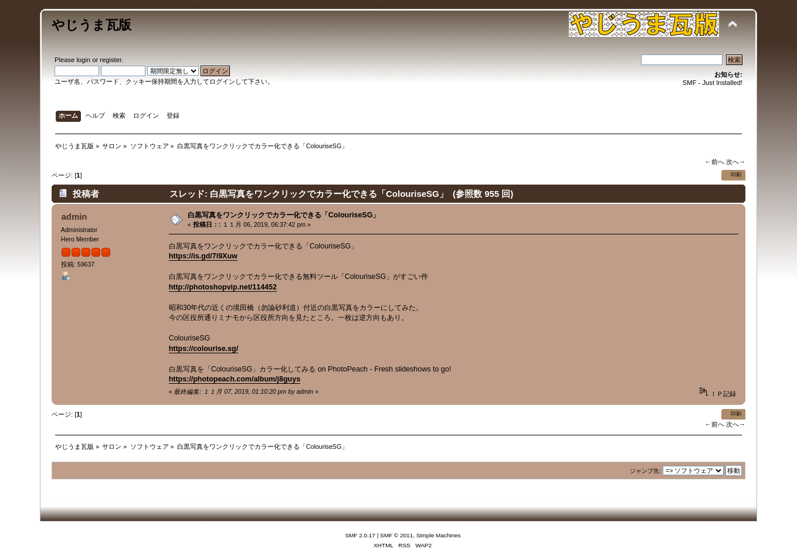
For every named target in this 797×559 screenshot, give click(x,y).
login (83, 59)
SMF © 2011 (396, 535)
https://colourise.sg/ (203, 349)
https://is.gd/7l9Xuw (203, 256)
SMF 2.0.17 (360, 535)
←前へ (714, 161)
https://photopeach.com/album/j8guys (234, 379)
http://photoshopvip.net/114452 (223, 287)
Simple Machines (438, 535)
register (110, 59)
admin (74, 216)
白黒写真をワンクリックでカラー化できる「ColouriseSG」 (284, 215)
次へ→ (735, 161)
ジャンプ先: (645, 471)
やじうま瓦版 (91, 25)
